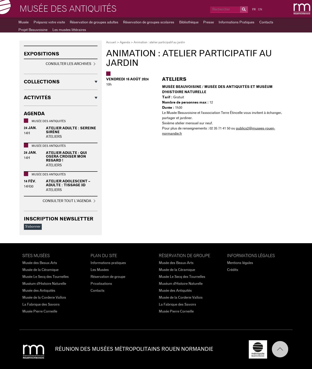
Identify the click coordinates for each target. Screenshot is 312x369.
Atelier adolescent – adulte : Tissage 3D (68, 183)
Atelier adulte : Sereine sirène (71, 130)
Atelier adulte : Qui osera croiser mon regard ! (66, 156)
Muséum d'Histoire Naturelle (44, 283)
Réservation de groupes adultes (94, 22)
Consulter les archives (68, 64)
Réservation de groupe (108, 276)
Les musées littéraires (69, 30)
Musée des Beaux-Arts (39, 263)
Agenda (125, 42)
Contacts (266, 22)
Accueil (111, 42)
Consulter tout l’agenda (67, 201)
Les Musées (100, 270)
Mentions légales (240, 263)
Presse (208, 22)
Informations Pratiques (236, 22)
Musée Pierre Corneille (39, 311)
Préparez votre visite (49, 22)
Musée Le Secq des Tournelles (45, 276)
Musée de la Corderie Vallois (44, 297)
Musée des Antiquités (68, 9)
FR (254, 9)
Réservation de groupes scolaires (148, 22)
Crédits (232, 270)
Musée (23, 22)
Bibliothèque (188, 22)
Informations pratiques (108, 263)
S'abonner (33, 226)
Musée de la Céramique (40, 270)
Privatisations (101, 283)
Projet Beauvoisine (32, 30)
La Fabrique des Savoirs (41, 304)
